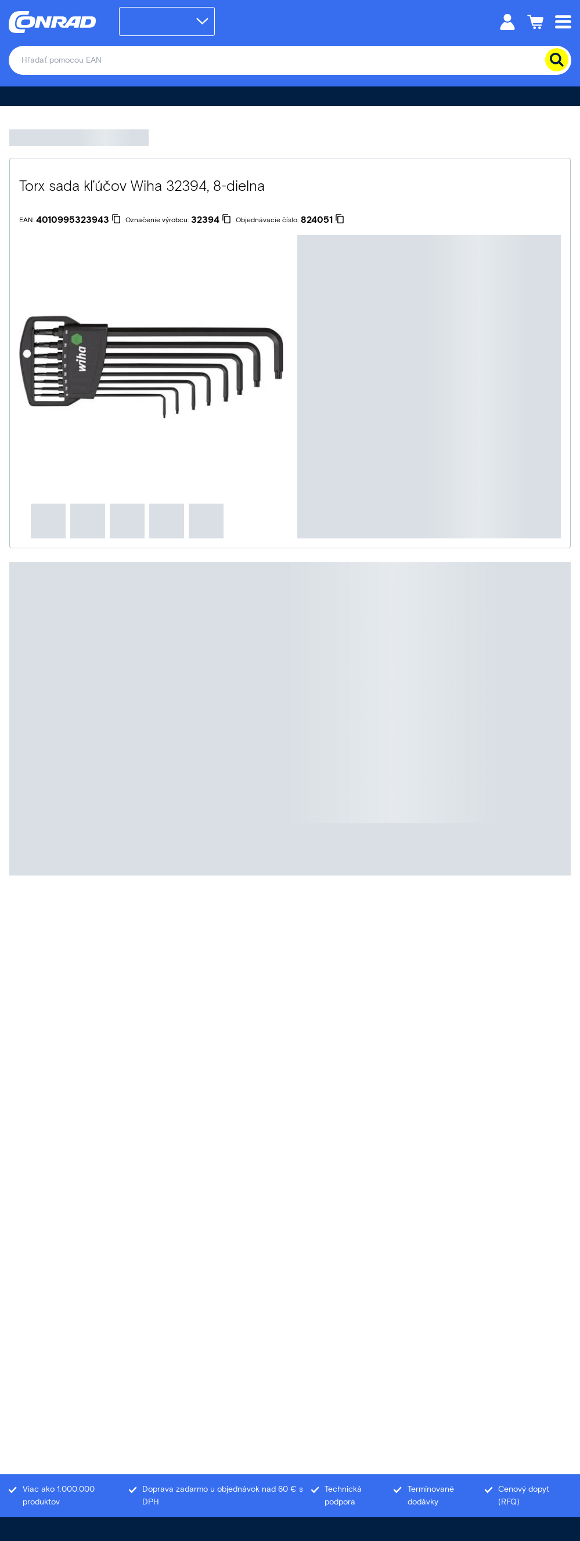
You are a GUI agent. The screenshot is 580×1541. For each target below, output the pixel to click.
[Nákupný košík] (535, 21)
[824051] (322, 220)
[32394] (211, 220)
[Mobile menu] (563, 21)
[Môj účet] (507, 21)
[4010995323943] (78, 220)
